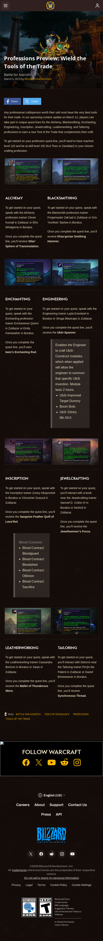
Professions (81, 714)
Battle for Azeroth (28, 714)
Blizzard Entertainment (38, 79)
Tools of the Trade (18, 718)
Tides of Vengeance (56, 714)
